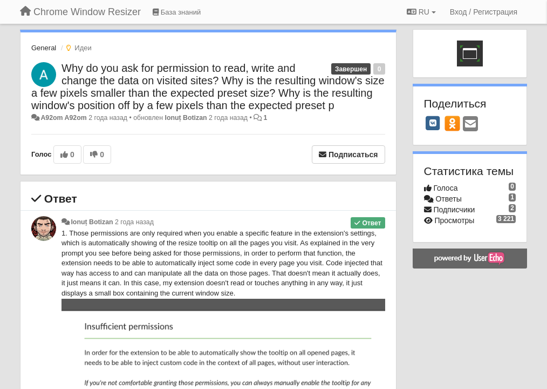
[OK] (452, 123)
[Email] (470, 124)
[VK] (433, 123)
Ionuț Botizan (186, 118)
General (43, 48)
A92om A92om (63, 118)
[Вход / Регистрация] (484, 12)
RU (421, 12)
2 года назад (134, 222)
